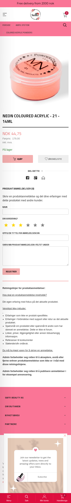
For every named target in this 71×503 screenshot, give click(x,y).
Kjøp (18, 159)
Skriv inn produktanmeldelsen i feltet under (35, 254)
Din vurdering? (10, 218)
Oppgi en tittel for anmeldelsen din (35, 236)
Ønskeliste (53, 159)
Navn (35, 210)
